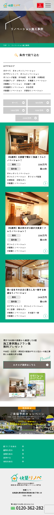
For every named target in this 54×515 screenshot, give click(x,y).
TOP (4, 45)
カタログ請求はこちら (24, 364)
